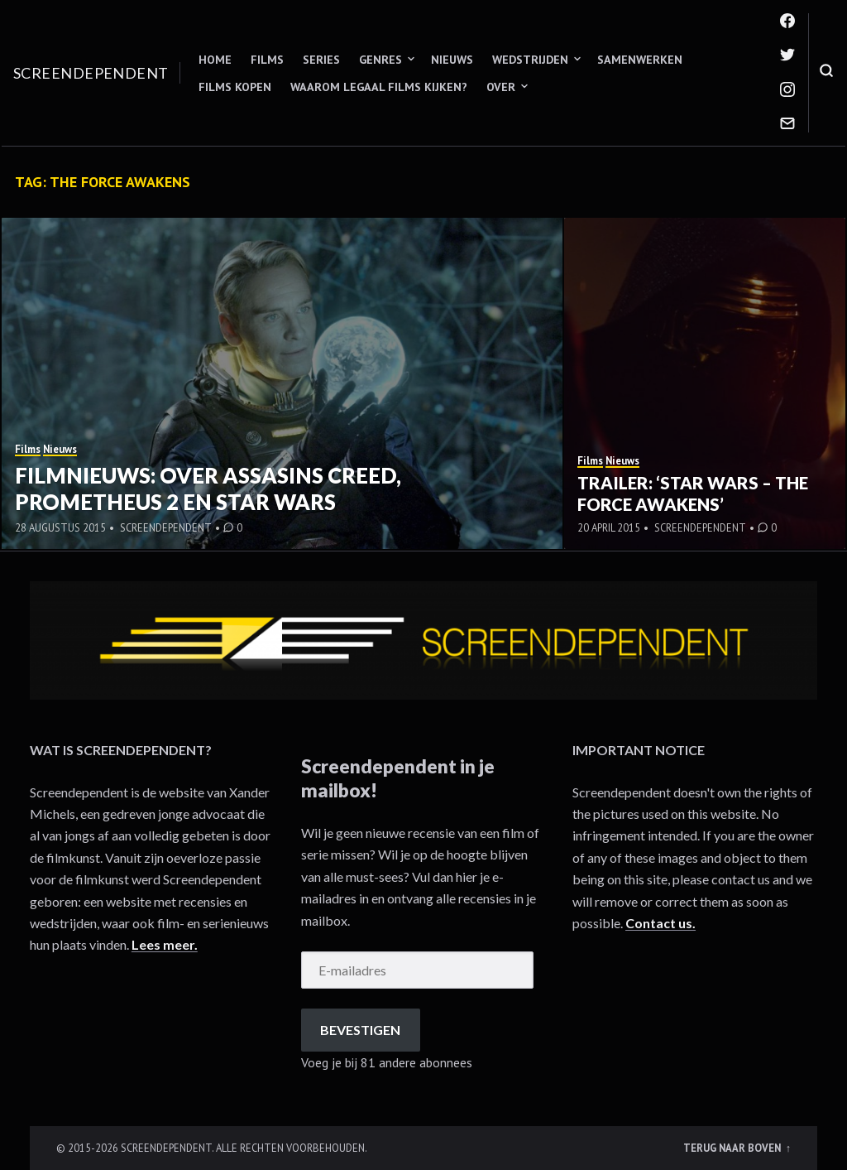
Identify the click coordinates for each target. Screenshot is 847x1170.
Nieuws (452, 59)
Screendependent (91, 73)
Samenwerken (639, 59)
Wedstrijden (530, 59)
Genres (380, 59)
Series (321, 59)
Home (215, 59)
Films (267, 59)
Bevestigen (360, 1030)
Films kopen (235, 86)
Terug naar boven (733, 1147)
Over (500, 86)
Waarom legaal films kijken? (378, 86)
